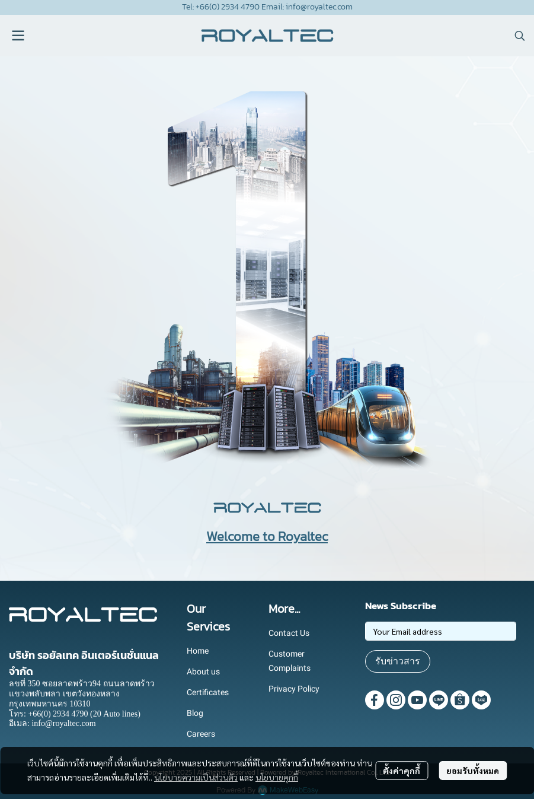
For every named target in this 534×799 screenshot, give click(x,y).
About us (203, 671)
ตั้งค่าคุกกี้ (401, 770)
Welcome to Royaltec (267, 536)
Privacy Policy (293, 688)
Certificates (208, 692)
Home (198, 650)
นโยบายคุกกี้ (276, 777)
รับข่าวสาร (397, 661)
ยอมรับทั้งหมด (472, 770)
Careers (201, 733)
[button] (519, 35)
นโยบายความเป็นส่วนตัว (196, 777)
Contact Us (288, 633)
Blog (195, 713)
